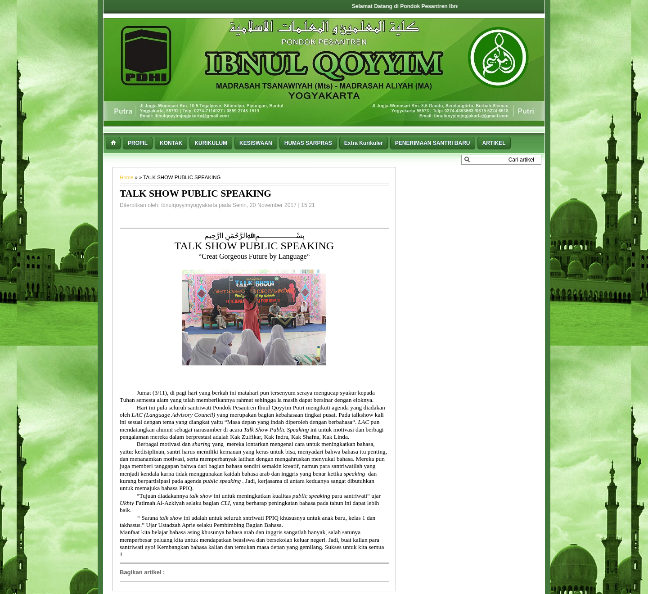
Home (127, 177)
